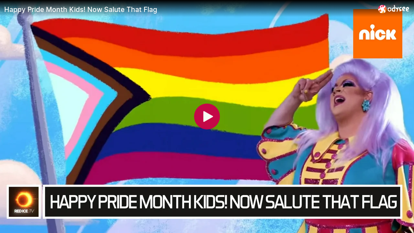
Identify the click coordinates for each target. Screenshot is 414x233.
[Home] (394, 9)
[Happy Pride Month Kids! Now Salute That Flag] (188, 9)
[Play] (207, 116)
